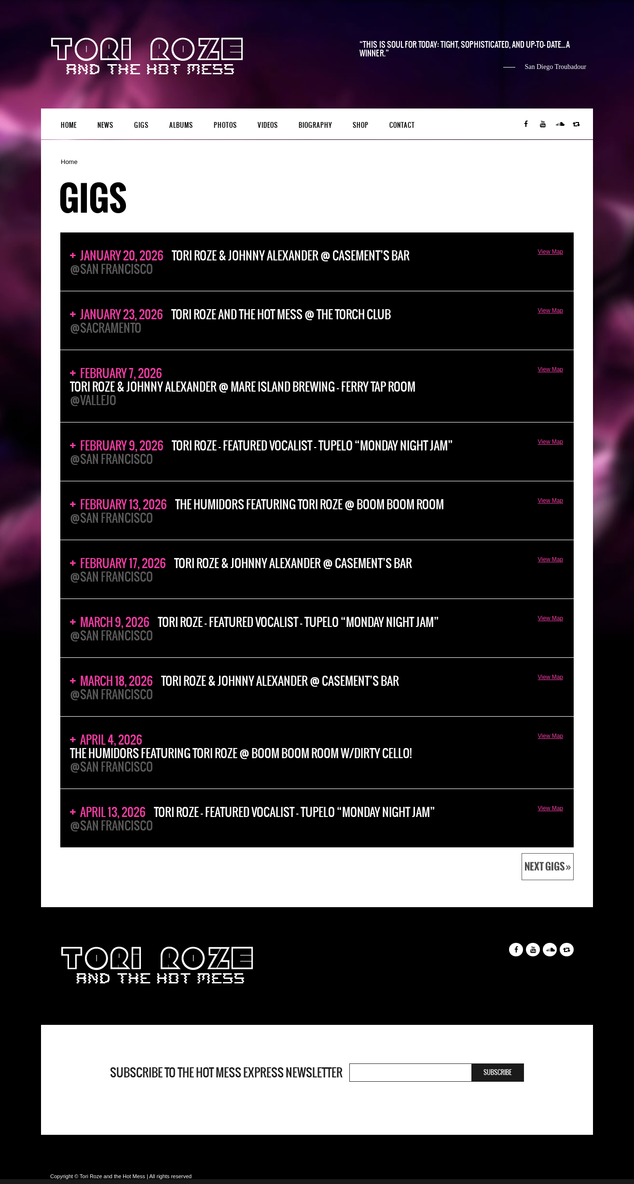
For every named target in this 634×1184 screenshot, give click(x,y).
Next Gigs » (547, 866)
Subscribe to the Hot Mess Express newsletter (226, 1072)
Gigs (141, 125)
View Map (550, 251)
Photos (225, 125)
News (105, 125)
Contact (402, 125)
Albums (181, 125)
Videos (268, 125)
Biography (315, 125)
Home (69, 125)
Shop (361, 125)
